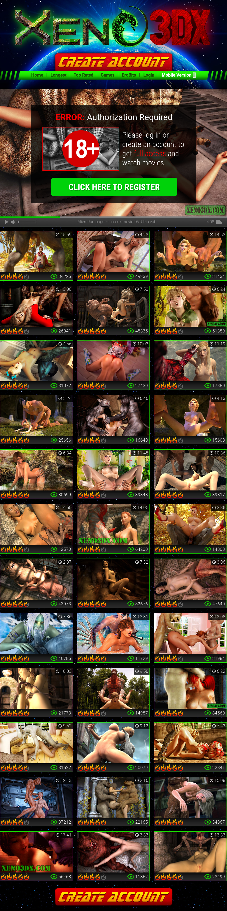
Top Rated (83, 75)
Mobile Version (176, 75)
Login (148, 75)
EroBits (129, 75)
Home (37, 75)
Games (107, 75)
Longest (58, 75)
